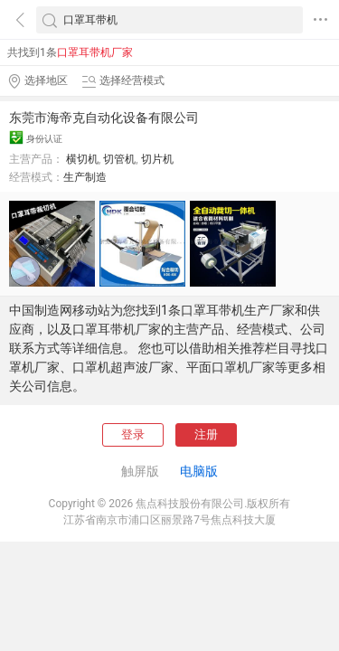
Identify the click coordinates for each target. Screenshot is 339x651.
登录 (133, 434)
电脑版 (199, 471)
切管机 (119, 159)
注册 (206, 434)
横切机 (82, 159)
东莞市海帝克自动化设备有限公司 (104, 117)
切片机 (157, 159)
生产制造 (85, 177)
